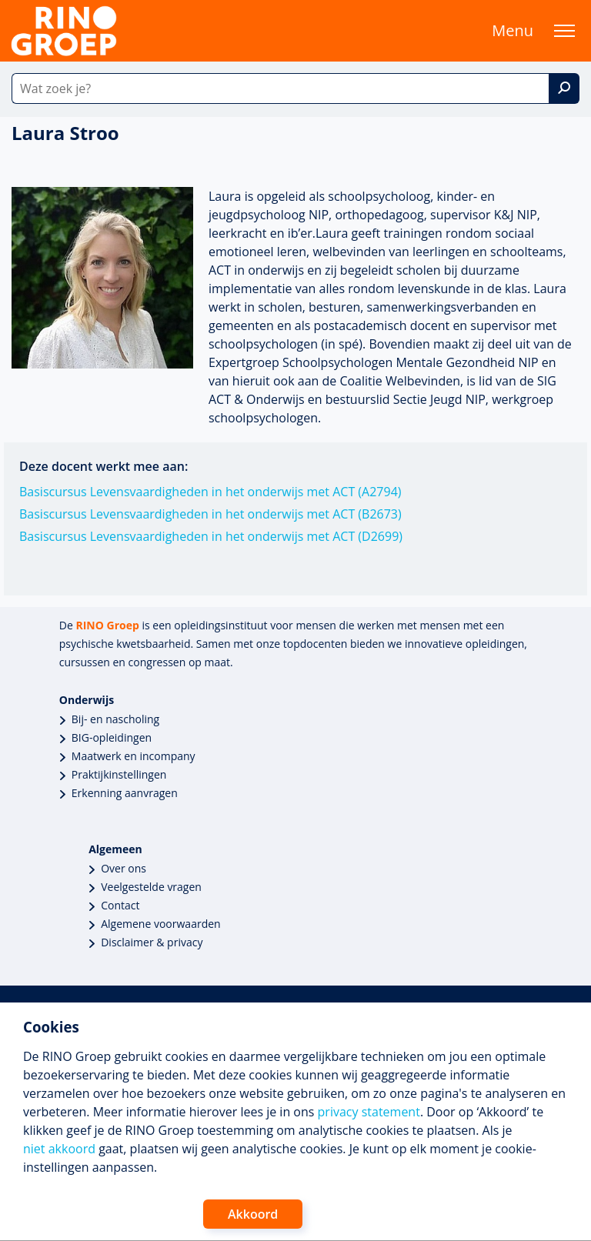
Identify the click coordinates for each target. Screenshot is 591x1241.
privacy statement (369, 1111)
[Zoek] (564, 88)
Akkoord (253, 1214)
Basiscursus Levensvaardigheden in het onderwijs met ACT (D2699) (210, 536)
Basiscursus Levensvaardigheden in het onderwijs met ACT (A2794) (210, 491)
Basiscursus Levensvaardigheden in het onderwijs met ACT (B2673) (210, 513)
